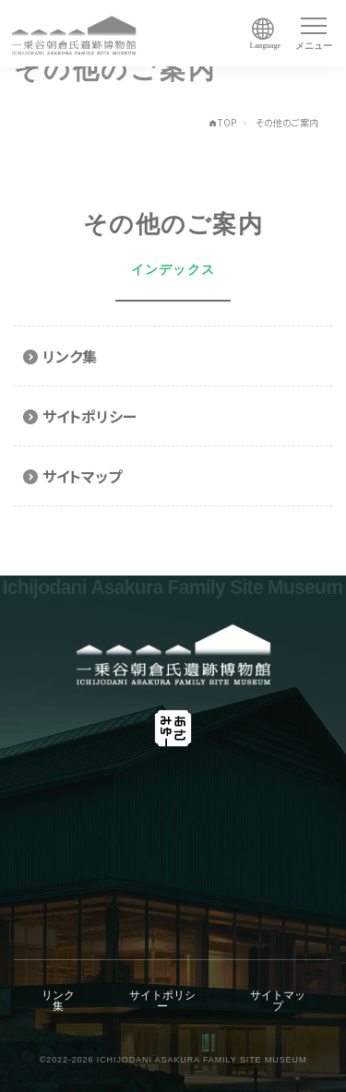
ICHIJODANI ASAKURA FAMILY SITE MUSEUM (202, 1059)
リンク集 (58, 1001)
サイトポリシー (162, 1001)
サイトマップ (277, 1001)
